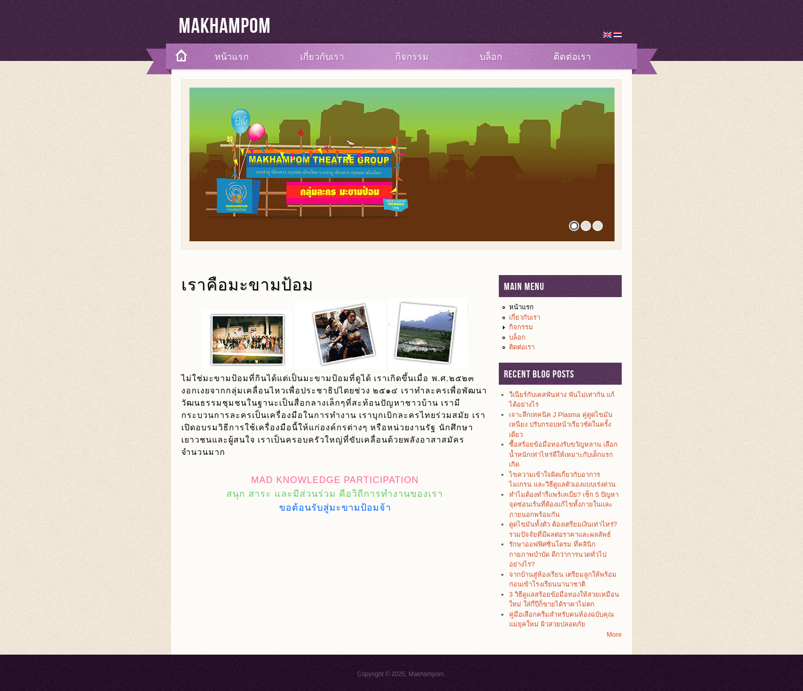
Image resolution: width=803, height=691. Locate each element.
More (614, 634)
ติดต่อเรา (572, 57)
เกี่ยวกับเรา (322, 57)
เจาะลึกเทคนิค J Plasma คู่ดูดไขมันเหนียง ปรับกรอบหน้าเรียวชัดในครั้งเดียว (560, 424)
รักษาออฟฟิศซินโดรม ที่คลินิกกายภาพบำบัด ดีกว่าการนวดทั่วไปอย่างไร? (557, 554)
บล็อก (491, 57)
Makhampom (225, 26)
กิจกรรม (412, 57)
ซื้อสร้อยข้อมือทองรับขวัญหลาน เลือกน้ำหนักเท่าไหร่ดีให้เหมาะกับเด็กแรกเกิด (563, 454)
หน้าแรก (232, 57)
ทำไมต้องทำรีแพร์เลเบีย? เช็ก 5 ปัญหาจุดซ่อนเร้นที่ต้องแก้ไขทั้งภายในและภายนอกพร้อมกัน (564, 504)
